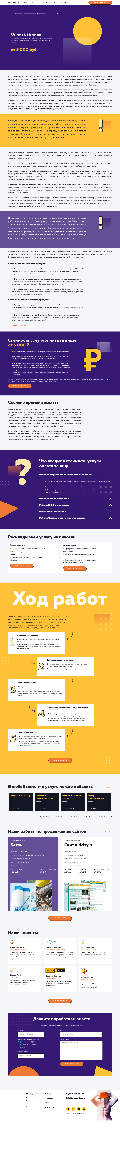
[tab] (75, 474)
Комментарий (64, 1039)
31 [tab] (100, 818)
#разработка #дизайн (18, 949)
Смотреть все (60, 918)
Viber (22, 1047)
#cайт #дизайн (15, 977)
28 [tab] (94, 818)
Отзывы (44, 2)
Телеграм (24, 1042)
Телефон (36, 1042)
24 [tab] (87, 818)
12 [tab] (64, 818)
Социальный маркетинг (32, 1104)
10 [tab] (60, 818)
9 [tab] (59, 818)
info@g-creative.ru (75, 1098)
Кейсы (25, 2)
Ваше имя (20, 1030)
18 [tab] (75, 818)
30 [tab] (98, 818)
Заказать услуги (20, 386)
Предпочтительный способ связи (28, 1039)
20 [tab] (79, 818)
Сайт (79, 845)
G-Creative (13, 2)
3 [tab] (47, 818)
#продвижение (51, 978)
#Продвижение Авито (17, 840)
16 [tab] (72, 818)
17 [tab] (73, 818)
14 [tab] (68, 818)
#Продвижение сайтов (72, 840)
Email (34, 1044)
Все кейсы (108, 832)
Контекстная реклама (32, 1100)
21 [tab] (81, 818)
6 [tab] (53, 818)
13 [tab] (66, 818)
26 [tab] (90, 818)
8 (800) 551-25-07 (75, 1094)
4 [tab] (49, 818)
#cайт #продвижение (89, 949)
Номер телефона (22, 1051)
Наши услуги (32, 1094)
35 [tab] (107, 818)
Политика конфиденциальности (76, 1113)
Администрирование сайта (33, 1110)
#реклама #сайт (87, 980)
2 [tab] (45, 818)
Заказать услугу (100, 2)
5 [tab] (51, 818)
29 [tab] (96, 818)
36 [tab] (109, 818)
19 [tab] (77, 818)
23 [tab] (85, 818)
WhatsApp (24, 1045)
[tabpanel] (21, 802)
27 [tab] (92, 818)
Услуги (34, 2)
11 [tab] (62, 818)
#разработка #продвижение (56, 949)
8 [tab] (57, 818)
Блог (54, 2)
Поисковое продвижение (33, 1097)
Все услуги (108, 787)
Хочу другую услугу (75, 568)
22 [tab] (83, 818)
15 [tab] (70, 818)
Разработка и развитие (32, 1107)
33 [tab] (103, 818)
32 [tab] (102, 818)
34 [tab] (105, 818)
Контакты (64, 2)
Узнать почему (20, 325)
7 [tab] (55, 818)
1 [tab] (44, 818)
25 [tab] (88, 818)
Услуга (62, 1030)
